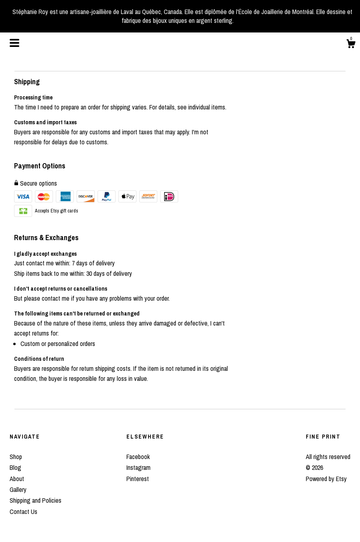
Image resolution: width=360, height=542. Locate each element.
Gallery (18, 489)
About (17, 478)
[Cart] (350, 45)
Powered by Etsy (326, 478)
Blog (15, 467)
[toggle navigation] (14, 43)
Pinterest (137, 478)
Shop (16, 456)
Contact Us (23, 511)
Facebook (138, 456)
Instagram (138, 467)
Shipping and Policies (35, 500)
